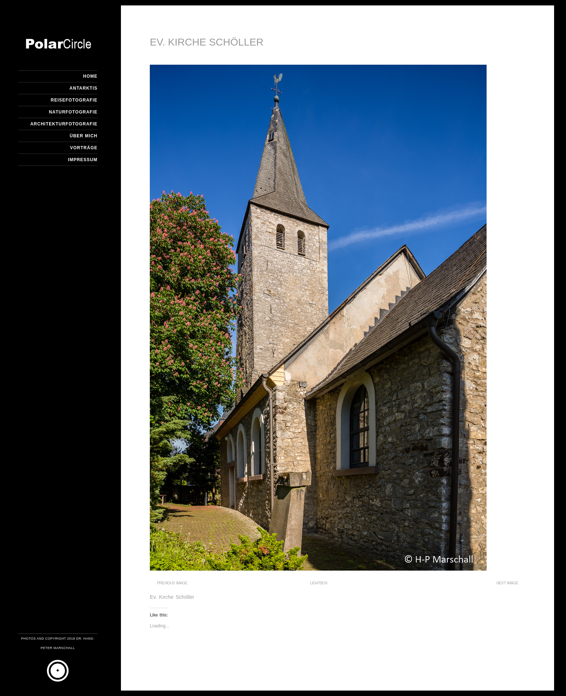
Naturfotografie (73, 112)
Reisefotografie (74, 100)
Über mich (83, 135)
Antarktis (83, 88)
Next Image (507, 583)
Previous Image (172, 583)
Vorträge (83, 147)
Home (90, 76)
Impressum (82, 159)
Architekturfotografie (63, 123)
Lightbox (318, 583)
